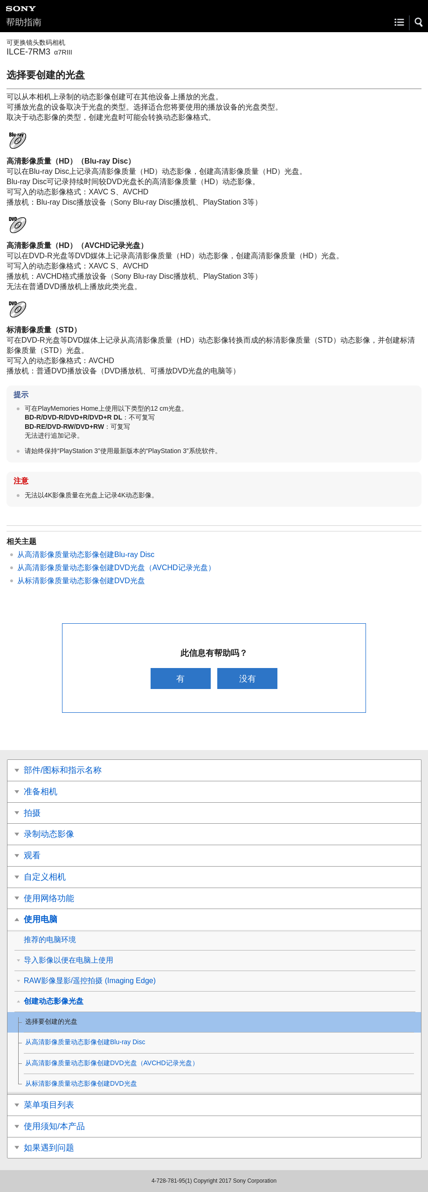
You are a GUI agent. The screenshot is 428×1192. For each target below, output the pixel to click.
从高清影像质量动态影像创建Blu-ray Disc (85, 554)
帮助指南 (23, 22)
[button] (419, 22)
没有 (247, 678)
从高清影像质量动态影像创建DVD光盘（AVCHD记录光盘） (116, 568)
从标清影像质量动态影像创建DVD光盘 (81, 581)
